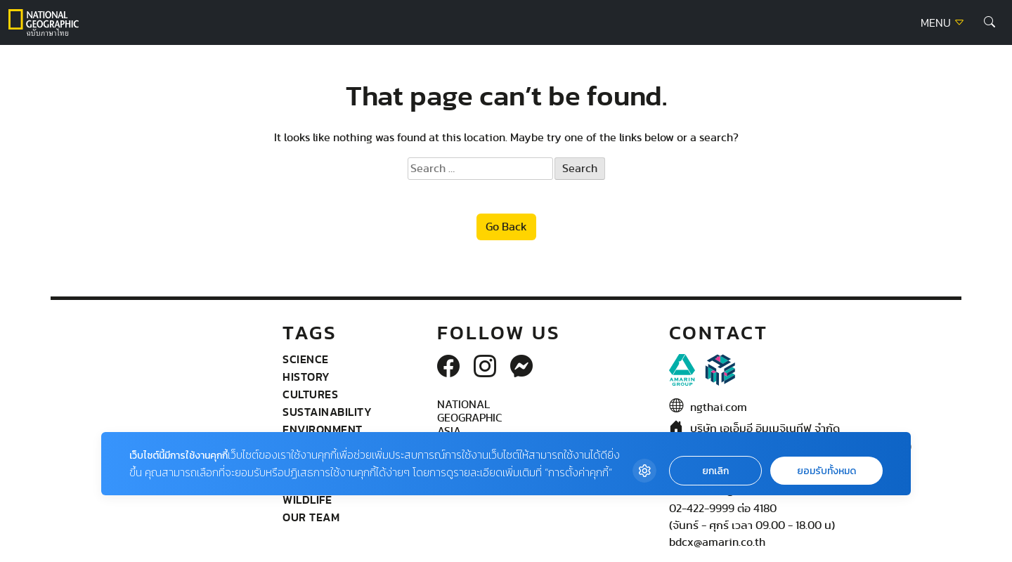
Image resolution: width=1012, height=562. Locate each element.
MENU (943, 23)
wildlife (307, 499)
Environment (323, 429)
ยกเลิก (715, 471)
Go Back (506, 227)
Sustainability (327, 411)
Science (306, 359)
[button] (989, 22)
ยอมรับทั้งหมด (826, 471)
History (306, 376)
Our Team (311, 517)
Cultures (310, 394)
